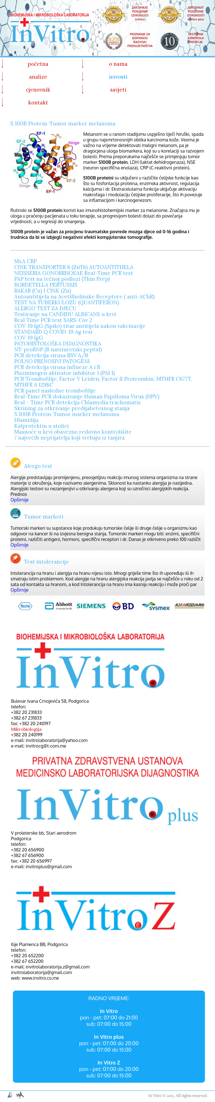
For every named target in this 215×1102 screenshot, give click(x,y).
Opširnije (19, 500)
